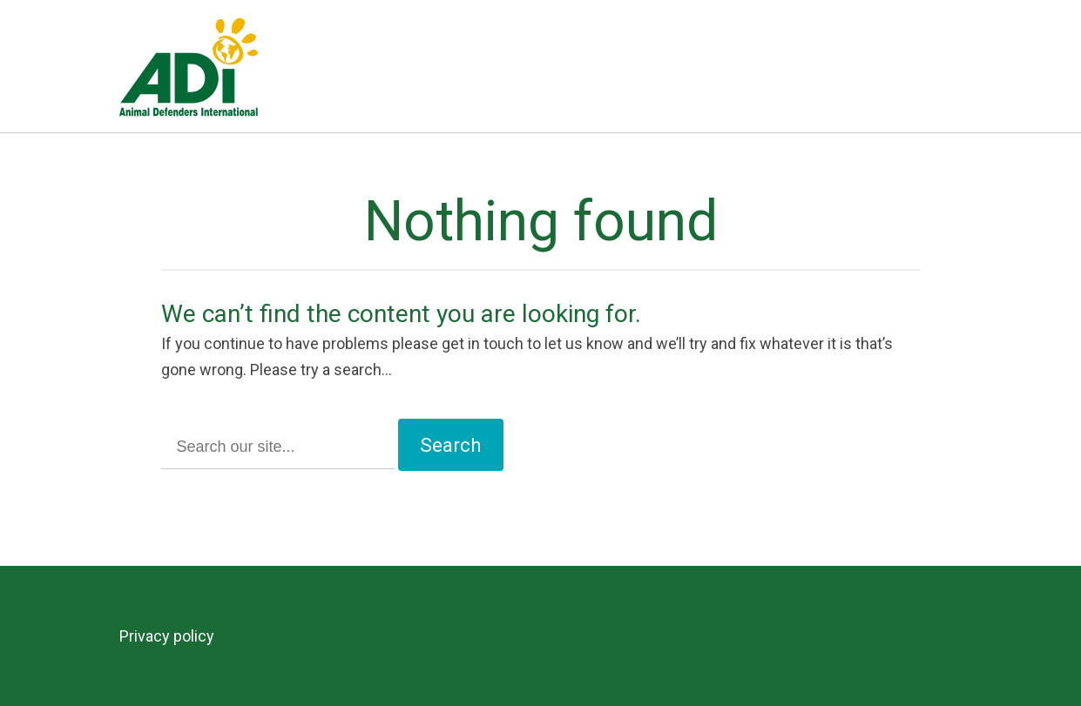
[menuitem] (174, 636)
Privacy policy (166, 636)
